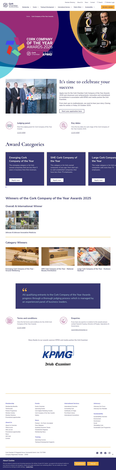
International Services (64, 7)
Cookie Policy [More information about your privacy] (29, 467)
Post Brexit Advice (69, 413)
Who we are (9, 429)
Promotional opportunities (13, 417)
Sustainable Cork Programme (102, 427)
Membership (25, 7)
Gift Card (8, 436)
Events (35, 7)
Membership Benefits (12, 406)
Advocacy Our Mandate (100, 408)
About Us (80, 2)
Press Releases (39, 425)
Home (28, 16)
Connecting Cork (69, 408)
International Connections (71, 415)
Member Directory (70, 2)
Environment (97, 418)
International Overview (70, 406)
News (86, 2)
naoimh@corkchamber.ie (79, 337)
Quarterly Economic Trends (42, 427)
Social (95, 423)
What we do (9, 427)
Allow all (92, 463)
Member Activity (10, 413)
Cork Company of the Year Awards (45, 413)
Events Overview (40, 406)
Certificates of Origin (70, 410)
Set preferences (80, 463)
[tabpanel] (25, 176)
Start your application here (72, 111)
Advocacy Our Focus (99, 406)
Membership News (40, 431)
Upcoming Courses (40, 439)
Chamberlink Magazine (41, 429)
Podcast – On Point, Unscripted (44, 423)
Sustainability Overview (100, 416)
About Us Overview (11, 425)
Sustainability (89, 7)
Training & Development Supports (44, 442)
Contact (92, 2)
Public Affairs (77, 7)
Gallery (37, 415)
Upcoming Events (40, 408)
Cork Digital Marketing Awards (44, 410)
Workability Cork (98, 425)
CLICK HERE (21, 140)
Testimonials (9, 408)
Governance (97, 421)
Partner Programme (11, 410)
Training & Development (47, 7)
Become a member (108, 7)
